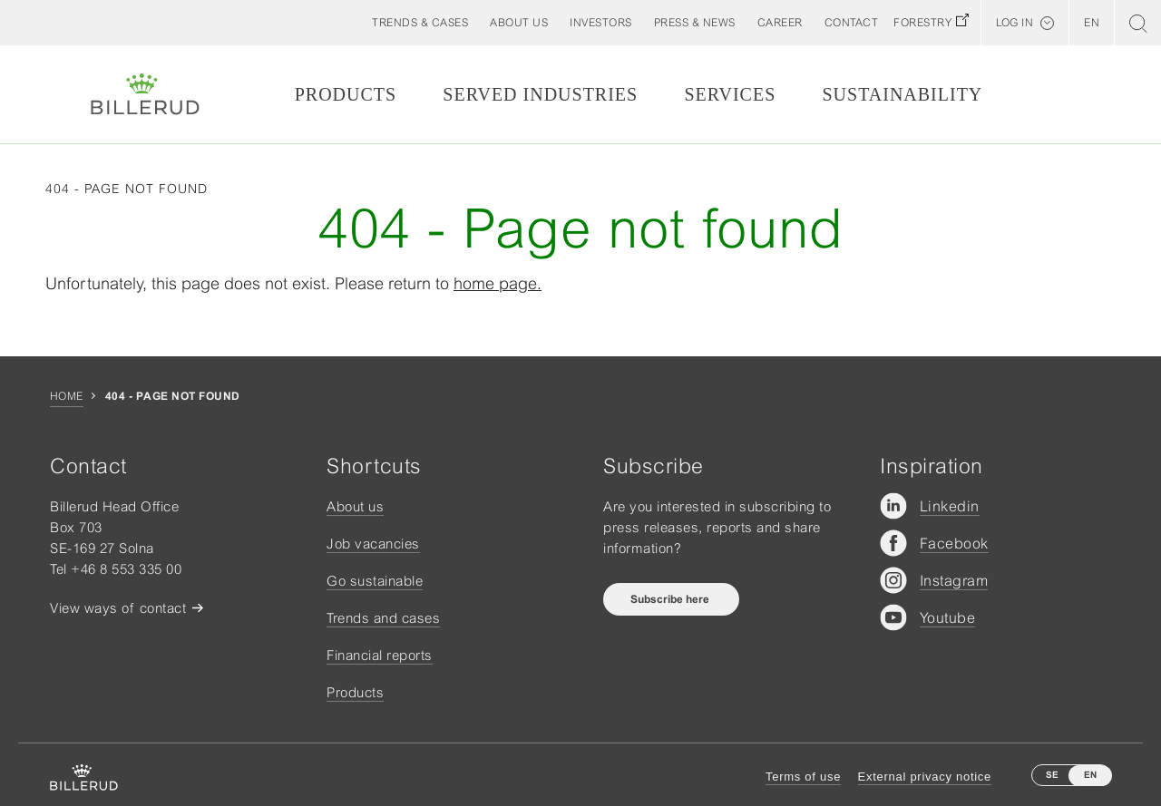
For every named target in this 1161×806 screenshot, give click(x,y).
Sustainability (902, 94)
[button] (519, 22)
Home (66, 396)
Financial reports (380, 655)
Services (730, 94)
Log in (1014, 22)
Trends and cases (383, 618)
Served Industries (540, 94)
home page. (497, 283)
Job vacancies (373, 543)
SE (1052, 775)
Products (345, 94)
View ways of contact (118, 608)
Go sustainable (375, 580)
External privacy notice (924, 776)
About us (355, 506)
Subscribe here (671, 599)
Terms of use (803, 776)
